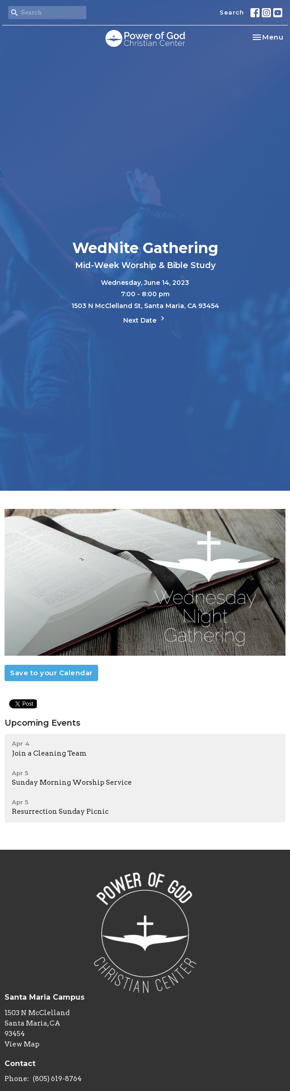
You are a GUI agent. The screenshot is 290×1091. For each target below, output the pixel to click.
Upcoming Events (42, 723)
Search (232, 12)
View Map (22, 1044)
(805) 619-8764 (57, 1079)
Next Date (145, 319)
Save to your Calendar (51, 672)
